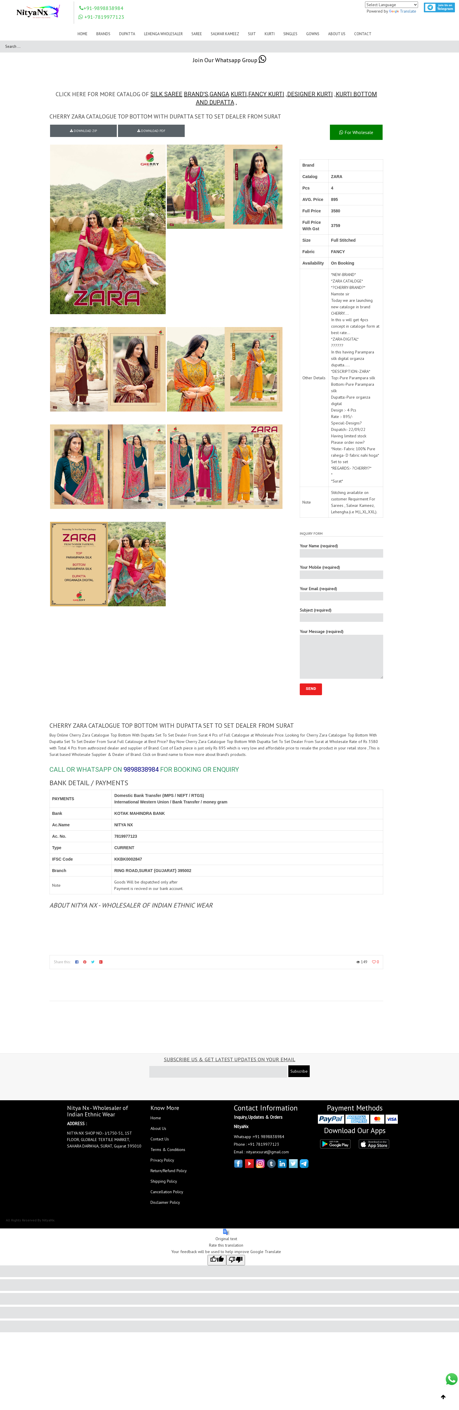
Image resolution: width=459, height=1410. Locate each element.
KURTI (239, 94)
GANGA (219, 94)
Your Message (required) (341, 654)
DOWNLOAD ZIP (83, 131)
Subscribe (299, 1071)
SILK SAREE (166, 94)
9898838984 (141, 769)
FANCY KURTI (266, 94)
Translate (402, 11)
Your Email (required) (341, 593)
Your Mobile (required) (341, 572)
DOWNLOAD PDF (151, 131)
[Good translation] (217, 1260)
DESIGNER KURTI (310, 94)
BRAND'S (196, 94)
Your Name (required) (341, 550)
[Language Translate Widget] (391, 4)
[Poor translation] (235, 1260)
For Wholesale (356, 132)
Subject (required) (341, 614)
